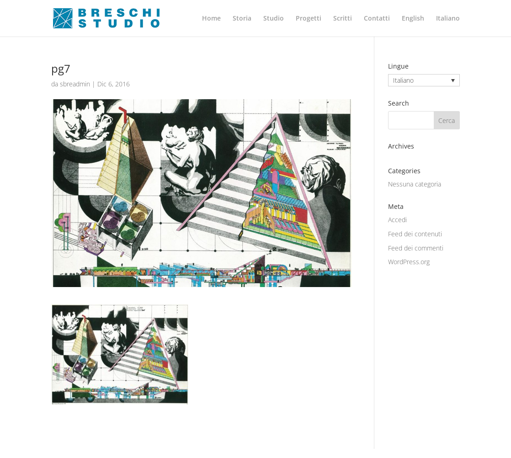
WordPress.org (409, 261)
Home (211, 18)
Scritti (342, 18)
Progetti (308, 18)
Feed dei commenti (415, 248)
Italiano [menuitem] (403, 80)
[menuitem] (413, 26)
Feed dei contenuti (415, 233)
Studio (273, 18)
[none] (424, 80)
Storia (242, 18)
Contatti (377, 18)
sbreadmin (75, 84)
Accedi (397, 219)
